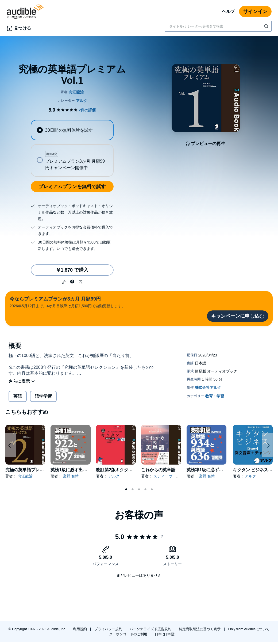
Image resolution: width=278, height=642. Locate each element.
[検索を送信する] (267, 26)
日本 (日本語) (165, 634)
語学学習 (43, 396)
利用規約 (80, 629)
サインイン (255, 11)
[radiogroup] (72, 148)
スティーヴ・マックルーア (175, 476)
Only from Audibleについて (249, 629)
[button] (63, 282)
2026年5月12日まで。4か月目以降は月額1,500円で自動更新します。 (67, 301)
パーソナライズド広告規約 (151, 629)
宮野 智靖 (71, 476)
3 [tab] (139, 489)
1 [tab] (126, 489)
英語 (17, 396)
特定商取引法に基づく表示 (200, 629)
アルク (113, 476)
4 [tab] (145, 489)
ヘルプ (228, 11)
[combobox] (218, 26)
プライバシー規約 (108, 629)
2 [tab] (132, 489)
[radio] (72, 130)
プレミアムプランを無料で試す (72, 186)
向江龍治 (25, 476)
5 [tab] (152, 489)
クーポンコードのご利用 (128, 634)
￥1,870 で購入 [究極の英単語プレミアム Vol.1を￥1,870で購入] (72, 270)
